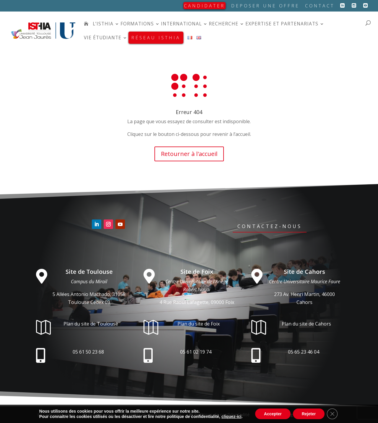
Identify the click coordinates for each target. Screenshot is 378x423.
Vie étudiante (102, 38)
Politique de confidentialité (219, 414)
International (181, 24)
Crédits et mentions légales (151, 414)
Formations (137, 24)
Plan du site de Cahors (306, 323)
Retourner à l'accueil (189, 154)
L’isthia (103, 24)
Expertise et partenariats (281, 24)
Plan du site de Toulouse (90, 323)
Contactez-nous (269, 226)
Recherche (223, 24)
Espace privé (98, 414)
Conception (290, 414)
